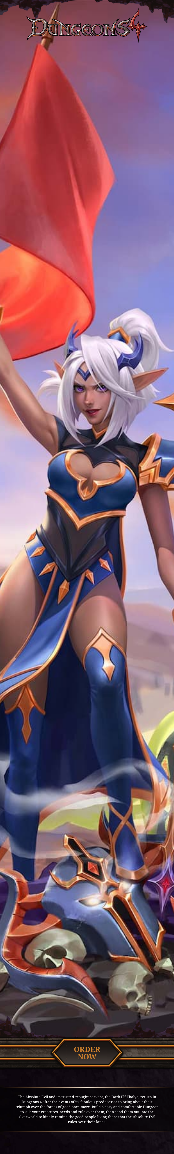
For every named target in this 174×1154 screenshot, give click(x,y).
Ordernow (87, 1052)
